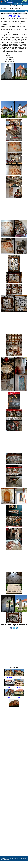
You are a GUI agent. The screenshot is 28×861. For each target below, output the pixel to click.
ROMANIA (22, 3)
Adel (9, 683)
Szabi (9, 693)
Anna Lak (19, 683)
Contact (20, 858)
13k (10, 2)
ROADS (2, 5)
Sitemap (6, 859)
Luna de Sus (14, 6)
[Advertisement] (14, 90)
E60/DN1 (7, 5)
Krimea (19, 673)
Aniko (19, 693)
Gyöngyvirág (9, 673)
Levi (14, 703)
